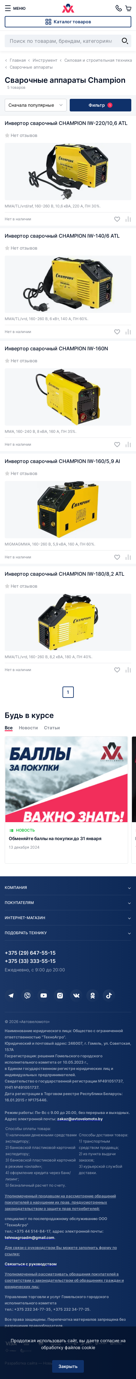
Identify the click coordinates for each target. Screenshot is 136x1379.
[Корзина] (128, 8)
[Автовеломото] (68, 8)
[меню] (15, 8)
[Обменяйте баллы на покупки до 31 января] (66, 800)
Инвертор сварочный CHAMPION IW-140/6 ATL (62, 236)
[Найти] (125, 41)
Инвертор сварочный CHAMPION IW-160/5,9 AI (62, 461)
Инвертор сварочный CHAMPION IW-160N (56, 348)
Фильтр (100, 105)
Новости (28, 727)
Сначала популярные (35, 105)
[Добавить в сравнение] (125, 219)
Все (9, 727)
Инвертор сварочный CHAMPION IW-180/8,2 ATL (64, 574)
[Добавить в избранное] (114, 219)
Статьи (52, 727)
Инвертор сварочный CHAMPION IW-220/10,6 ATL (66, 123)
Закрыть (68, 1366)
